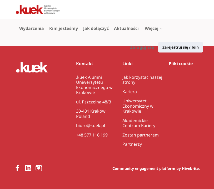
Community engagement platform (143, 168)
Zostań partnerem (140, 135)
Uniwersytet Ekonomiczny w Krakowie (137, 106)
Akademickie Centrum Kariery (138, 123)
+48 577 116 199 (92, 135)
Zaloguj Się (142, 9)
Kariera (129, 91)
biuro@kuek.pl (90, 125)
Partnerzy (132, 144)
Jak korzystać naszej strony (142, 79)
